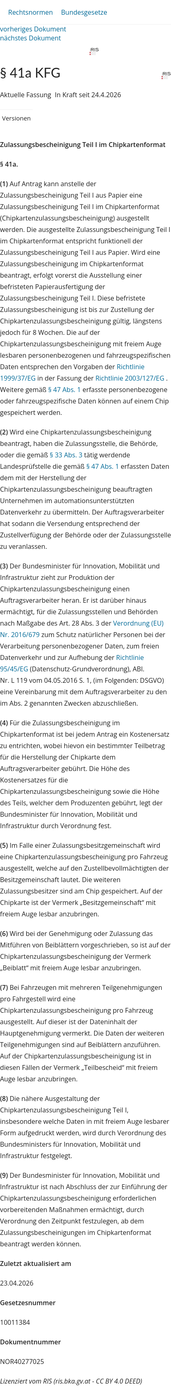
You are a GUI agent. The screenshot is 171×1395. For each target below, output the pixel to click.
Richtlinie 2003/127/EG (130, 378)
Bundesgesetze (84, 12)
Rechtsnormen (30, 12)
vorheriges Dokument (33, 29)
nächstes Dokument (30, 37)
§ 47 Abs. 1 (64, 389)
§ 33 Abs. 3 (66, 454)
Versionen (16, 118)
